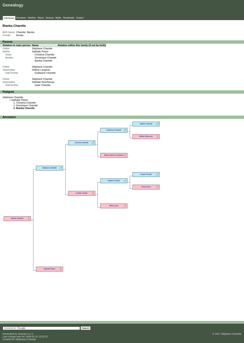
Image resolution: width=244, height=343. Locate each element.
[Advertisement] (181, 8)
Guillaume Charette (45, 73)
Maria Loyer (113, 206)
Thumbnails (68, 18)
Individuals (9, 18)
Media (58, 18)
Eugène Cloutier (114, 180)
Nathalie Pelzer (40, 51)
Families (32, 18)
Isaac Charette (43, 85)
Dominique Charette (45, 57)
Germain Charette (81, 143)
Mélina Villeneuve (146, 136)
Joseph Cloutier (146, 174)
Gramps (22, 333)
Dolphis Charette (146, 124)
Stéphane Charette (42, 48)
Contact (80, 18)
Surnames (21, 18)
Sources (50, 18)
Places (41, 18)
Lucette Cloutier (82, 193)
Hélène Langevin (41, 69)
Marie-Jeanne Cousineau (114, 155)
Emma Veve (146, 187)
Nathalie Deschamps (43, 82)
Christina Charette (44, 54)
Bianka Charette (43, 60)
